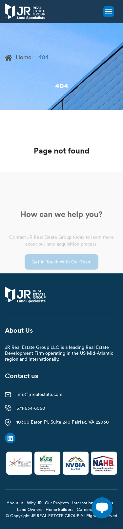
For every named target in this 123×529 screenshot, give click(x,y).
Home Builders (59, 509)
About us (15, 502)
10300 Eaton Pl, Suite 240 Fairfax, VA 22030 (62, 422)
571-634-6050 (30, 408)
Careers (84, 509)
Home (18, 57)
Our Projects (57, 502)
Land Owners (29, 509)
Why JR (34, 502)
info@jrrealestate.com (39, 394)
